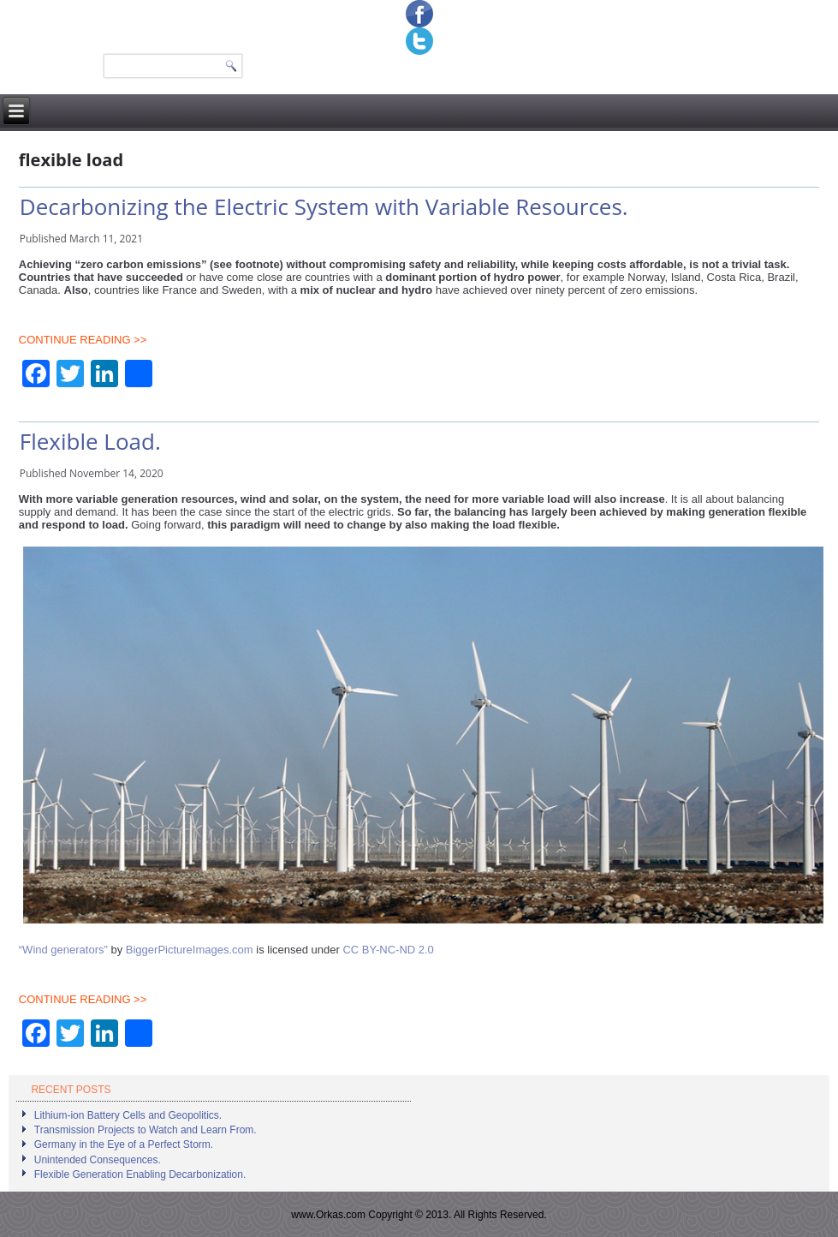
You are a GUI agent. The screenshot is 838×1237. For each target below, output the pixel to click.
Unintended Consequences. (97, 1160)
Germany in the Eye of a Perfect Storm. (123, 1144)
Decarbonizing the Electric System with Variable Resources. (324, 206)
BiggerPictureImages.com (189, 949)
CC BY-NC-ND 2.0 (387, 949)
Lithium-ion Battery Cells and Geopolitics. (128, 1115)
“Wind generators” (63, 949)
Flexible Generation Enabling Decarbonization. (140, 1174)
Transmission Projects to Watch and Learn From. (145, 1130)
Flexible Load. (90, 441)
